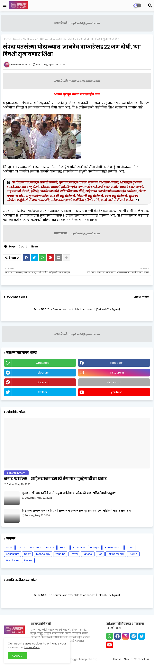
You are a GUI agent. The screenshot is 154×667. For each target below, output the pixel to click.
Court (23, 246)
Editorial (88, 554)
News (16, 39)
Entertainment (113, 547)
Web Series (12, 560)
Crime (21, 547)
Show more (141, 297)
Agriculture (12, 554)
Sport (27, 554)
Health (63, 547)
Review (28, 560)
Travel (74, 554)
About (127, 659)
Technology (43, 554)
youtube (116, 392)
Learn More (32, 647)
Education (79, 547)
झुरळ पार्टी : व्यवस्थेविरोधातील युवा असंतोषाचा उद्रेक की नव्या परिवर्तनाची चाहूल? (69, 493)
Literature (35, 547)
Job (100, 554)
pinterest (43, 382)
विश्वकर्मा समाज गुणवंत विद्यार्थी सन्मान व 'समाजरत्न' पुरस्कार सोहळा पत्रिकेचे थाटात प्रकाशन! (76, 511)
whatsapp (43, 363)
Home (7, 39)
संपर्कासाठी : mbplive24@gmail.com (77, 23)
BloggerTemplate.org (82, 659)
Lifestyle (94, 547)
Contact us (141, 659)
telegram (42, 373)
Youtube (60, 554)
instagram (117, 373)
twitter (42, 392)
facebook (116, 363)
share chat (114, 382)
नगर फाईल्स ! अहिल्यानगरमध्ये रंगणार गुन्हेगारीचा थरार (55, 478)
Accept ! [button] (17, 656)
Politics (50, 547)
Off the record (116, 554)
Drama (133, 554)
